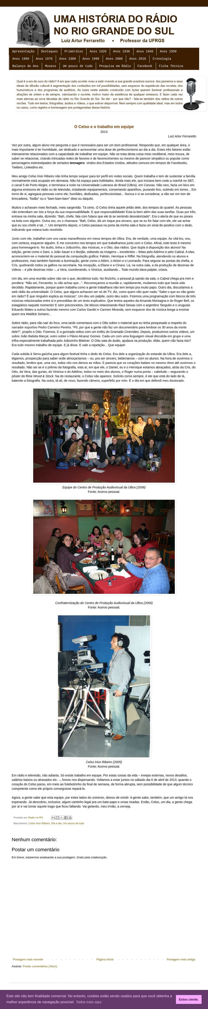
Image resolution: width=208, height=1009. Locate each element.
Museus (50, 66)
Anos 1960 (20, 59)
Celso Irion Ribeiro (39, 823)
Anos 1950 (168, 51)
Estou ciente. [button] (189, 999)
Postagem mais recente (28, 959)
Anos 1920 (98, 51)
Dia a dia (56, 823)
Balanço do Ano (25, 66)
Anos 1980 (67, 59)
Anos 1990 (91, 59)
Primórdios (73, 51)
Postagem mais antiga (181, 959)
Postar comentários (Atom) (40, 966)
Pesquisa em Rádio (115, 66)
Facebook (144, 66)
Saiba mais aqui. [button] (89, 1002)
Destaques (49, 51)
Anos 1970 (44, 59)
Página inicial (105, 959)
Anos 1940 (145, 51)
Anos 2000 (114, 59)
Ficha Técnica (171, 66)
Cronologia (162, 59)
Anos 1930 (121, 51)
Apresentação (23, 51)
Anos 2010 (137, 59)
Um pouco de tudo (77, 66)
